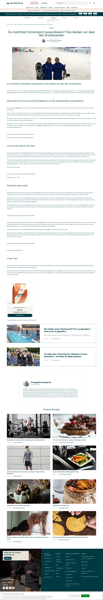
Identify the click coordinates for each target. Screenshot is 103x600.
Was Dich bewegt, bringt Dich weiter (90, 576)
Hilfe (46, 564)
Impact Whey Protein (19, 307)
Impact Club (84, 565)
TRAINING (51, 28)
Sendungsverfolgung (49, 570)
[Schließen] (100, 595)
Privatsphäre (68, 568)
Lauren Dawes (56, 338)
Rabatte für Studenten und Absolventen (87, 572)
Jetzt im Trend (29, 7)
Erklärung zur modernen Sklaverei (71, 564)
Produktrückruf (48, 577)
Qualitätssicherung (70, 559)
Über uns (68, 556)
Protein (37, 7)
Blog (11, 24)
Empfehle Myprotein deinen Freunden (87, 558)
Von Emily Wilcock (63, 539)
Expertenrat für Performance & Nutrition (72, 585)
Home (8, 24)
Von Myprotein (17, 442)
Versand (46, 574)
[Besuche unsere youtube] (13, 588)
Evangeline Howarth (41, 382)
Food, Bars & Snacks (60, 7)
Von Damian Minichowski (66, 442)
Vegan (67, 7)
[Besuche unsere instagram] (4, 588)
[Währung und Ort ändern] (21, 582)
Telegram (83, 568)
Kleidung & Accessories (59, 560)
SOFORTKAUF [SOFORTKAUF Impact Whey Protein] (19, 315)
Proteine (58, 556)
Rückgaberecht (48, 567)
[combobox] (72, 3)
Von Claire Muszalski (65, 474)
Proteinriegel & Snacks (59, 569)
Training (53, 17)
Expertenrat (74, 7)
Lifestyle (76, 17)
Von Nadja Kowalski (19, 507)
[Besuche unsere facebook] (7, 588)
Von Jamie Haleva (64, 507)
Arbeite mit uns (69, 577)
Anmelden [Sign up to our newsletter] (8, 558)
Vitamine (50, 7)
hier (45, 598)
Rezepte (65, 17)
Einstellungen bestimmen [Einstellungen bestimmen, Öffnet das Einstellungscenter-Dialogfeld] (74, 595)
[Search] (57, 3)
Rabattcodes (84, 561)
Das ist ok (85, 595)
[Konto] (90, 3)
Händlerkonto (69, 574)
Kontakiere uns (48, 561)
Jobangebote (69, 580)
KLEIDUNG (44, 3)
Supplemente (43, 7)
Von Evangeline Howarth (54, 40)
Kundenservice (48, 558)
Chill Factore (18, 108)
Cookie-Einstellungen (8, 579)
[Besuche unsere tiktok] (10, 588)
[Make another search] (51, 21)
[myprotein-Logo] (15, 3)
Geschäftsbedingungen (71, 571)
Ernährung (27, 17)
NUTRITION (34, 3)
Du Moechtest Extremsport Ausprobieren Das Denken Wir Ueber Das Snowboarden (35, 24)
